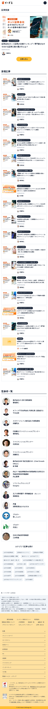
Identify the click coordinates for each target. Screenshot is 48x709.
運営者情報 (10, 619)
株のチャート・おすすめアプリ (30, 556)
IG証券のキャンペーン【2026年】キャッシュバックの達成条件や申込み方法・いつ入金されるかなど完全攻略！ (31, 160)
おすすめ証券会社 (8, 552)
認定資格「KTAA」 (16, 702)
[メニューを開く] (45, 2)
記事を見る (24, 59)
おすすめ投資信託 (8, 564)
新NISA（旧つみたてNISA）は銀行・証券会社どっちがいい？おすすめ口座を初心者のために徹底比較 (31, 282)
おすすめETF (7, 575)
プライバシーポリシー (8, 624)
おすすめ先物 (7, 571)
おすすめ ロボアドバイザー (37, 564)
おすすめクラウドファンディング (12, 579)
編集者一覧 (41, 622)
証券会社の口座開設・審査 (11, 556)
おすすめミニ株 (21, 564)
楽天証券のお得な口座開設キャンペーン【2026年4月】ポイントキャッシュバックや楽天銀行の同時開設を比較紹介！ (31, 206)
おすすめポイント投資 (33, 571)
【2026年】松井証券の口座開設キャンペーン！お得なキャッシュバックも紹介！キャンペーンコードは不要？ (31, 236)
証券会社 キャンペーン (23, 552)
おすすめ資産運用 (19, 575)
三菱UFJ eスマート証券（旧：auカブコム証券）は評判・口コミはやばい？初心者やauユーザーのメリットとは (31, 114)
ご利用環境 (21, 622)
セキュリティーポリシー (26, 624)
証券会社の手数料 (38, 552)
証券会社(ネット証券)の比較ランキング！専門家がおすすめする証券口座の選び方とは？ (23, 45)
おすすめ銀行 (29, 579)
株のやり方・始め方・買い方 (11, 560)
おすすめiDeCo (30, 568)
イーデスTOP (5, 593)
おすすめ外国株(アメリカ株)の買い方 (33, 560)
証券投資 (13, 593)
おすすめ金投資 (19, 571)
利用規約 (36, 619)
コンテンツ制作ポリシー (24, 619)
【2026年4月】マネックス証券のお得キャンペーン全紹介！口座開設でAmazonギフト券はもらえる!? (31, 84)
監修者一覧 (31, 622)
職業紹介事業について (8, 622)
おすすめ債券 (7, 568)
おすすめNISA (18, 568)
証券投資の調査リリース (34, 575)
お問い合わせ (40, 624)
